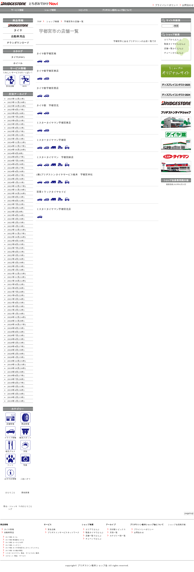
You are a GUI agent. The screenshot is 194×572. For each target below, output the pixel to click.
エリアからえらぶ (172, 40)
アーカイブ (111, 524)
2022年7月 (12, 248)
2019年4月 (12, 390)
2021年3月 (12, 306)
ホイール (18, 63)
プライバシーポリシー (166, 5)
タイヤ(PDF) (18, 57)
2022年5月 (12, 255)
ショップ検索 (52, 22)
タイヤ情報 (9, 529)
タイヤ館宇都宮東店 (48, 70)
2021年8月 (12, 288)
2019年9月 (12, 372)
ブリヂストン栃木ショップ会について (147, 524)
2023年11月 (13, 190)
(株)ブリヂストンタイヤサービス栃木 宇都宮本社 (65, 174)
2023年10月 (13, 193)
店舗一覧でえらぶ (93, 536)
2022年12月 (13, 230)
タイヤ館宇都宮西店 (48, 88)
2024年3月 (12, 175)
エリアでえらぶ (92, 529)
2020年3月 (12, 350)
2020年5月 (12, 342)
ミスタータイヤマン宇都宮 (51, 140)
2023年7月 (12, 204)
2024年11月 (13, 146)
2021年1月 (12, 313)
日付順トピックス (118, 529)
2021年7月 (12, 292)
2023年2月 (12, 222)
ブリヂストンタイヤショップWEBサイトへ (176, 133)
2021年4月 (12, 302)
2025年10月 (13, 106)
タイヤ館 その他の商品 (14, 550)
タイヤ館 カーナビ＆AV (14, 542)
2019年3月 (12, 394)
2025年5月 (12, 124)
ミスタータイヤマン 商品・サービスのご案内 (22, 553)
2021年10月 (13, 281)
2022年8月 (12, 244)
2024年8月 (12, 157)
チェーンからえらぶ (174, 53)
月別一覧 (114, 532)
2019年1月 (12, 401)
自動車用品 (18, 36)
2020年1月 (12, 357)
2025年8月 (12, 113)
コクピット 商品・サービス (15, 556)
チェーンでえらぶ (93, 539)
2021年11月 (13, 277)
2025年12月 (13, 99)
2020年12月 (13, 317)
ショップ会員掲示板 (177, 524)
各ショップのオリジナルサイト (176, 80)
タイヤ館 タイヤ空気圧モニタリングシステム (22, 548)
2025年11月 (13, 102)
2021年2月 (12, 310)
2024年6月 (12, 164)
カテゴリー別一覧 (118, 536)
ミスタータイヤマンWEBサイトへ (175, 177)
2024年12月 (13, 142)
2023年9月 (12, 197)
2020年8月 (12, 332)
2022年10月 (13, 237)
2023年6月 (12, 208)
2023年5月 (12, 211)
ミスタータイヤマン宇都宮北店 (54, 209)
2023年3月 (12, 219)
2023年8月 (12, 200)
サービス (48, 524)
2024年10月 (13, 149)
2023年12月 (13, 186)
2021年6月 (12, 295)
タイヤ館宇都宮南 (46, 53)
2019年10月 (13, 368)
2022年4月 (12, 259)
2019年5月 (12, 386)
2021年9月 (12, 284)
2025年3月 (12, 131)
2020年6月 (12, 339)
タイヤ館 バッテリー (13, 545)
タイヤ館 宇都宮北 (48, 105)
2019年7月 (12, 379)
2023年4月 (12, 215)
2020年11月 (13, 321)
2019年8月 (12, 375)
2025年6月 (12, 120)
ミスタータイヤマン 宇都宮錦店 (55, 157)
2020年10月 (13, 324)
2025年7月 (12, 117)
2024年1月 (12, 182)
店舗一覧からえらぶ (174, 48)
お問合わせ (188, 5)
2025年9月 (12, 109)
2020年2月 (12, 353)
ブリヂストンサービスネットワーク (64, 532)
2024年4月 (12, 171)
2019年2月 (12, 397)
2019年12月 (13, 361)
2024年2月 (12, 179)
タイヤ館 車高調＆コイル (14, 540)
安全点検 (52, 529)
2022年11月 (13, 233)
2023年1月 (12, 226)
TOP (39, 22)
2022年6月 (12, 252)
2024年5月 (12, 168)
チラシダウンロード (18, 43)
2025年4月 (12, 128)
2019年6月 (12, 383)
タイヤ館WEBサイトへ (173, 153)
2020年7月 (12, 335)
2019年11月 (13, 364)
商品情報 (4, 524)
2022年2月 (12, 266)
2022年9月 (12, 241)
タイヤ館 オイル (11, 537)
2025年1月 (12, 139)
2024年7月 (12, 160)
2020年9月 (12, 328)
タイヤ (18, 30)
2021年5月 (12, 299)
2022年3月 (12, 262)
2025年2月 (12, 135)
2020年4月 (12, 346)
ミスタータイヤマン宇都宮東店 (54, 122)
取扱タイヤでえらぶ (95, 532)
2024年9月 (12, 153)
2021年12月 (13, 273)
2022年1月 (12, 270)
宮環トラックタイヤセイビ (51, 191)
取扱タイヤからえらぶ (175, 44)
